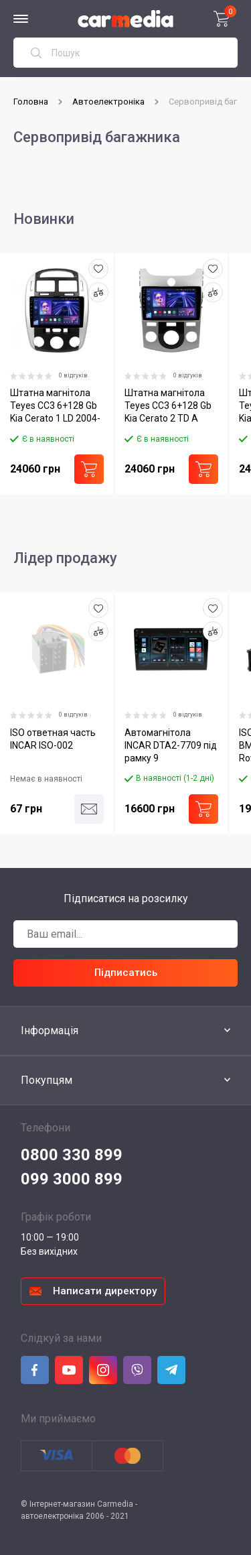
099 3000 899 (71, 1178)
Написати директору (105, 1290)
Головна (30, 102)
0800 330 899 (71, 1154)
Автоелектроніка (108, 102)
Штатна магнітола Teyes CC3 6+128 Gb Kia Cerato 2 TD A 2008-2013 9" (167, 407)
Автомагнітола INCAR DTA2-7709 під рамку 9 (170, 744)
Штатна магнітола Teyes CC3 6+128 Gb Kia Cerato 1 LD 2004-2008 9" (55, 407)
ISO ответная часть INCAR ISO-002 (53, 737)
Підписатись (125, 972)
